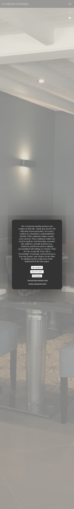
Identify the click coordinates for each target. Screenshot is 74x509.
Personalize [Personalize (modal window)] (37, 276)
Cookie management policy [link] (37, 284)
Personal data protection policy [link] (38, 280)
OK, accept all (37, 267)
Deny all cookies (37, 272)
